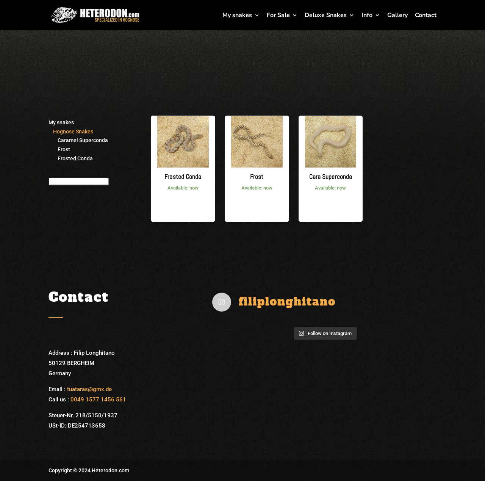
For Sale (278, 16)
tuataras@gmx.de (89, 389)
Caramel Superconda (78, 140)
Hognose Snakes (70, 131)
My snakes (237, 16)
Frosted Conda (70, 158)
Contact (425, 16)
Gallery (397, 16)
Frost (59, 149)
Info (366, 16)
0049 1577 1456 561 (98, 399)
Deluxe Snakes (326, 16)
